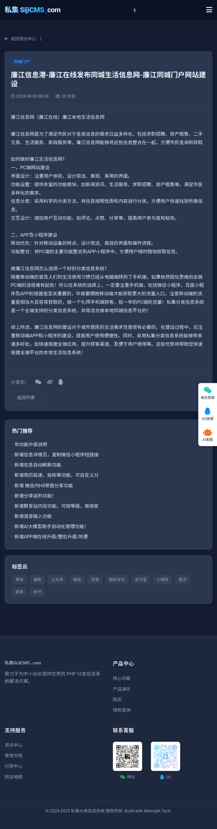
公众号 (57, 579)
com (33, 9)
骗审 (37, 579)
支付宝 (141, 579)
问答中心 (14, 766)
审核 (19, 579)
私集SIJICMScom (23, 662)
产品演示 (122, 689)
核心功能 (122, 678)
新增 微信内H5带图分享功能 (43, 485)
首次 (182, 579)
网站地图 (14, 777)
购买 (117, 699)
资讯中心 (14, 745)
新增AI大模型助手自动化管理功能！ (51, 526)
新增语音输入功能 (33, 516)
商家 (19, 591)
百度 (95, 579)
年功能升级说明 (30, 444)
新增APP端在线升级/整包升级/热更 (51, 537)
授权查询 (122, 710)
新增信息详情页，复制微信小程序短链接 (56, 455)
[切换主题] (135, 10)
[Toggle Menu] (209, 10)
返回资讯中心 (20, 38)
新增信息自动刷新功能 (37, 465)
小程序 (163, 579)
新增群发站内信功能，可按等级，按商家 (56, 506)
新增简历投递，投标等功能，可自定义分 (56, 475)
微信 (77, 579)
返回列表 (26, 397)
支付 (37, 591)
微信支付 (117, 579)
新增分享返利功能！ (35, 496)
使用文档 (14, 755)
